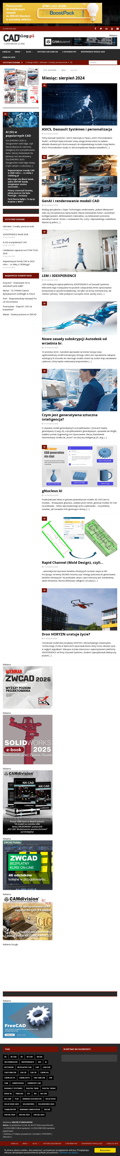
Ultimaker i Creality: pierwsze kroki (18, 246)
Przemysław (8, 326)
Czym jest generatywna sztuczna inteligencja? (69, 416)
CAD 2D (23, 1092)
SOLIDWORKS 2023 (46, 1124)
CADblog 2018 (8, 57)
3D (21, 1077)
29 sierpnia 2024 (51, 133)
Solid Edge (50, 1119)
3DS (39, 1082)
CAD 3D (33, 1092)
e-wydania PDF (69, 52)
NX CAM (7, 1119)
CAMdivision (18, 1103)
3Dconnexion (10, 1082)
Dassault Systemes (13, 1108)
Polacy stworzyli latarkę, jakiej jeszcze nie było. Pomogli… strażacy (20, 193)
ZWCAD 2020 (9, 1134)
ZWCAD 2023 (24, 1134)
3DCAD (39, 1077)
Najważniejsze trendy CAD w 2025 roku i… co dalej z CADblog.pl (21, 173)
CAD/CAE (46, 1087)
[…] (108, 147)
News (17, 52)
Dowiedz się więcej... (70, 1152)
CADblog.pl (9, 1098)
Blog (28, 52)
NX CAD (43, 1113)
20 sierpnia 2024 (51, 280)
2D (5, 1077)
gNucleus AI (52, 490)
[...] (31, 165)
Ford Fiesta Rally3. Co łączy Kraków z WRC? (21, 200)
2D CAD (13, 1077)
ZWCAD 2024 (38, 1134)
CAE (50, 1098)
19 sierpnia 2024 (51, 347)
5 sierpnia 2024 (50, 638)
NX (35, 1113)
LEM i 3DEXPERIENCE (59, 275)
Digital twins (48, 1108)
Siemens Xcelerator (32, 1119)
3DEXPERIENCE (27, 1082)
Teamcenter (10, 1129)
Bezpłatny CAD (24, 1087)
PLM (17, 1119)
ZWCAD (47, 1129)
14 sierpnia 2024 (51, 423)
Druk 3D (8, 1113)
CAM (6, 1103)
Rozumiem (105, 1150)
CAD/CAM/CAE (10, 1092)
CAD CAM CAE (39, 1098)
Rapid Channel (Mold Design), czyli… (72, 562)
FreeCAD (19, 1113)
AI (46, 1082)
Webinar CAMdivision (30, 1129)
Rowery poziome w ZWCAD (24, 334)
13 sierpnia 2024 (51, 566)
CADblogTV (24, 1098)
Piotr (5, 318)
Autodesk (9, 1087)
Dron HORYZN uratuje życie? (66, 634)
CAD (37, 1087)
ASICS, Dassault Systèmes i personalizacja (77, 129)
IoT (28, 1113)
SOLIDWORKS (28, 1124)
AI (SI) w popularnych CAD (18, 134)
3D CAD (30, 1077)
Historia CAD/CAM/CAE (47, 52)
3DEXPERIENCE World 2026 (15, 254)
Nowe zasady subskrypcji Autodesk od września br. (74, 340)
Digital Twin (32, 1108)
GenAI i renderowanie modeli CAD (70, 200)
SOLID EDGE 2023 (11, 1124)
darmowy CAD (34, 1103)
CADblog (6, 52)
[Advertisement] (60, 969)
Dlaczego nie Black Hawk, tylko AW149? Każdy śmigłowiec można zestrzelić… (21, 183)
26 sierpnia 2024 (51, 205)
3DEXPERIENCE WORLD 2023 (93, 52)
